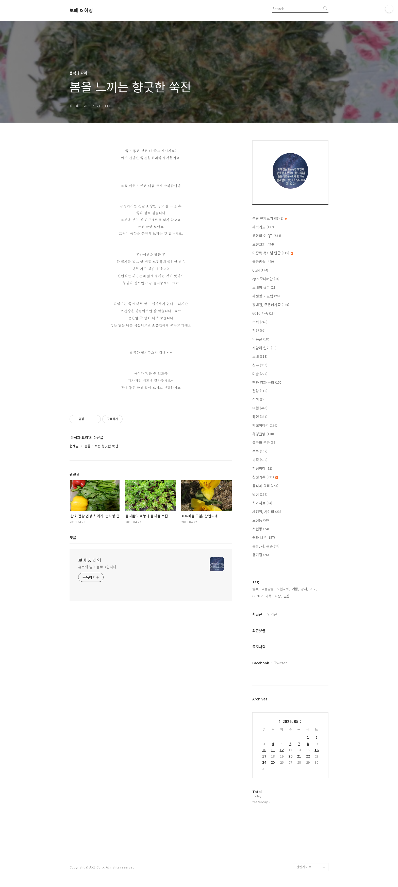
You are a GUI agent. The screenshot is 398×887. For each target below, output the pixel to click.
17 (264, 756)
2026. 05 (290, 721)
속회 (259, 321)
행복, (255, 588)
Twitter (280, 662)
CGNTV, (257, 596)
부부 (259, 451)
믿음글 (261, 339)
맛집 (259, 494)
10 (264, 749)
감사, (304, 588)
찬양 (259, 330)
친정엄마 (262, 468)
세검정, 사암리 (267, 511)
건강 (259, 390)
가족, (269, 596)
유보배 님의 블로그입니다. (97, 566)
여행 (259, 407)
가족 (259, 459)
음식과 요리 (265, 485)
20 (290, 756)
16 (316, 749)
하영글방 (263, 433)
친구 (259, 365)
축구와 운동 (264, 442)
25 (273, 762)
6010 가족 (263, 313)
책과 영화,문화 (267, 382)
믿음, (287, 596)
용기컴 (260, 554)
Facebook (260, 662)
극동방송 (263, 261)
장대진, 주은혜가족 (270, 304)
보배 (259, 356)
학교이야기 (264, 425)
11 (273, 749)
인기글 (272, 614)
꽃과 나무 (263, 537)
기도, (313, 588)
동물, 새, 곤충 (265, 546)
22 (308, 756)
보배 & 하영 (81, 10)
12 (282, 749)
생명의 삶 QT (266, 235)
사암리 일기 (264, 347)
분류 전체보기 (269, 218)
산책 (259, 399)
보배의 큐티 (264, 287)
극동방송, (268, 588)
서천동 (260, 528)
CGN (260, 270)
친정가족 (265, 477)
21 (299, 756)
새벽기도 (263, 226)
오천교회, (283, 588)
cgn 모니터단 (265, 278)
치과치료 (262, 502)
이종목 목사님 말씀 (272, 252)
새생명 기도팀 (266, 296)
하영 (259, 416)
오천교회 (263, 244)
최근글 (257, 614)
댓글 (73, 537)
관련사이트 (303, 866)
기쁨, (295, 588)
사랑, (278, 596)
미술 (259, 373)
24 (264, 762)
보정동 (260, 520)
